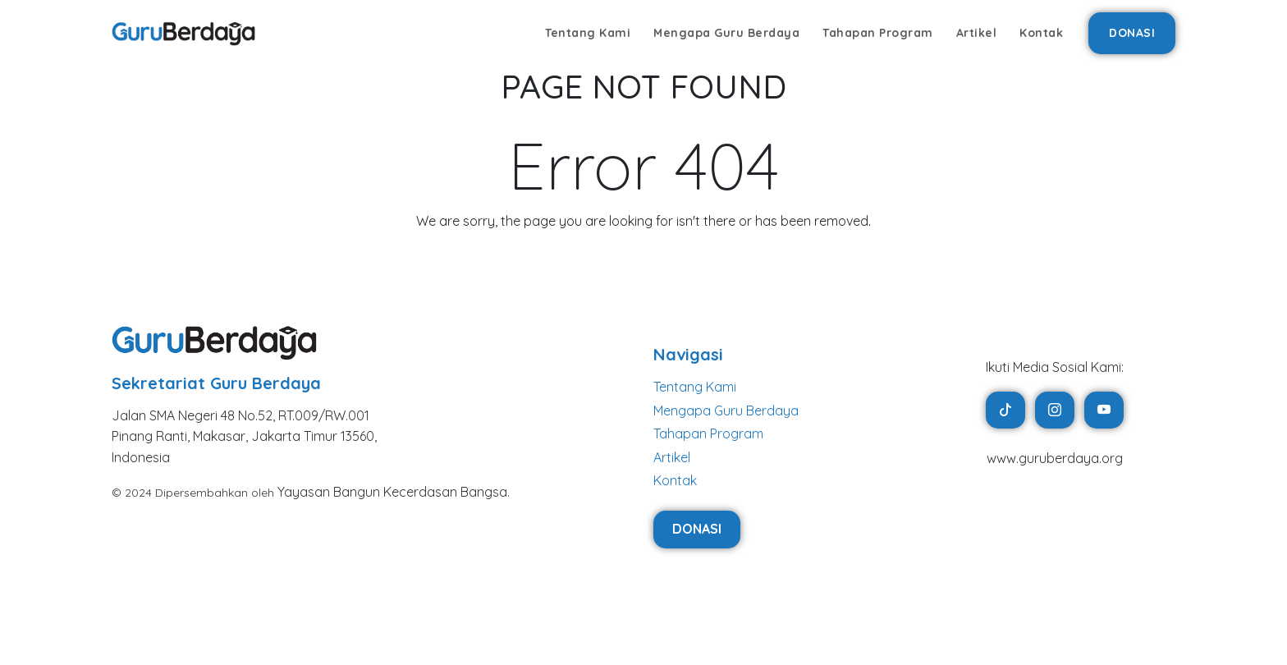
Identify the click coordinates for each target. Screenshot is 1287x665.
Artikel (976, 32)
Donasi (1132, 32)
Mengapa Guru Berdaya (726, 32)
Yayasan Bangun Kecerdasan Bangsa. (393, 492)
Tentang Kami (587, 32)
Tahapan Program (877, 32)
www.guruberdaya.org (1055, 458)
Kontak (1041, 32)
